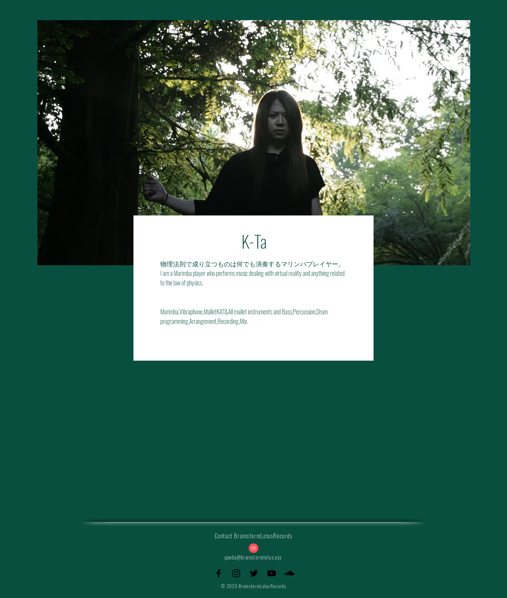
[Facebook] (218, 573)
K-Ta (254, 241)
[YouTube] (271, 573)
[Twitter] (254, 573)
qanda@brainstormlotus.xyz (253, 557)
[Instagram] (236, 573)
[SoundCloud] (289, 573)
